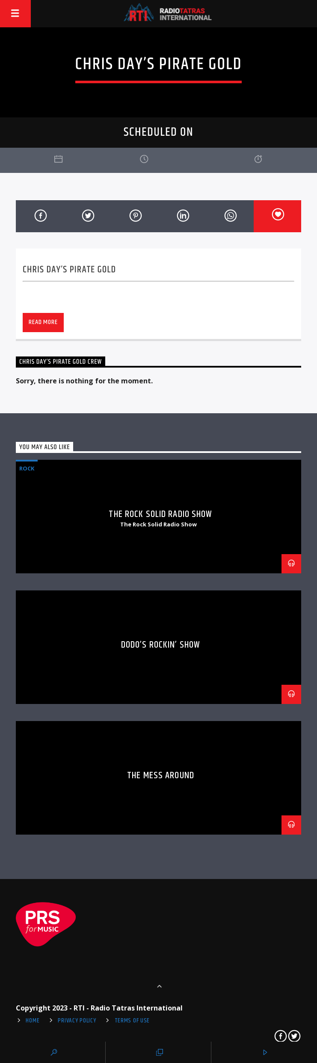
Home (32, 1020)
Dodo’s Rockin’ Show (160, 644)
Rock (26, 468)
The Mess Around (160, 775)
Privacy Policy (77, 1020)
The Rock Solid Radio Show (160, 514)
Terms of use (132, 1020)
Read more (43, 322)
